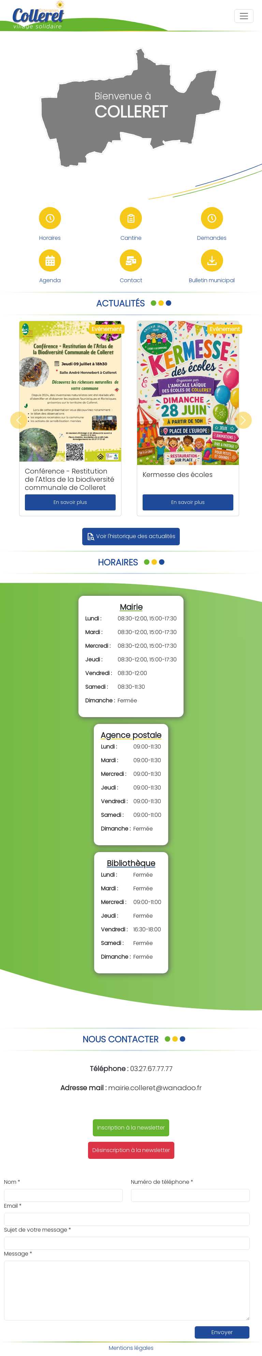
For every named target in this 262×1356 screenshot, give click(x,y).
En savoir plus (70, 502)
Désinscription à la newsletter (131, 1150)
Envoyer (222, 1332)
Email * (13, 1206)
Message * (18, 1254)
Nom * (12, 1182)
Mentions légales (131, 1348)
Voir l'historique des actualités (131, 537)
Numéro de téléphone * (162, 1182)
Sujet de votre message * (37, 1230)
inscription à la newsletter (131, 1128)
